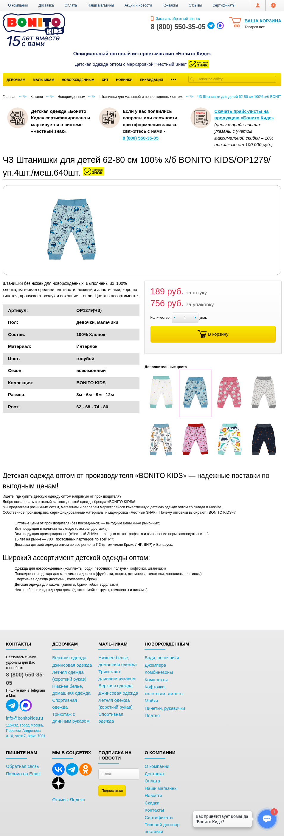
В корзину (213, 334)
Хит (105, 80)
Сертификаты (223, 5)
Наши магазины (101, 5)
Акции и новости (138, 5)
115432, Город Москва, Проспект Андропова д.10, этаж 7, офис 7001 (25, 730)
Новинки (124, 80)
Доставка (46, 5)
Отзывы (195, 5)
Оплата (71, 5)
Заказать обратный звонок (175, 19)
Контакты (170, 5)
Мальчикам (43, 80)
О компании (18, 5)
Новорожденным (78, 80)
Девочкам (16, 80)
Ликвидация (151, 80)
